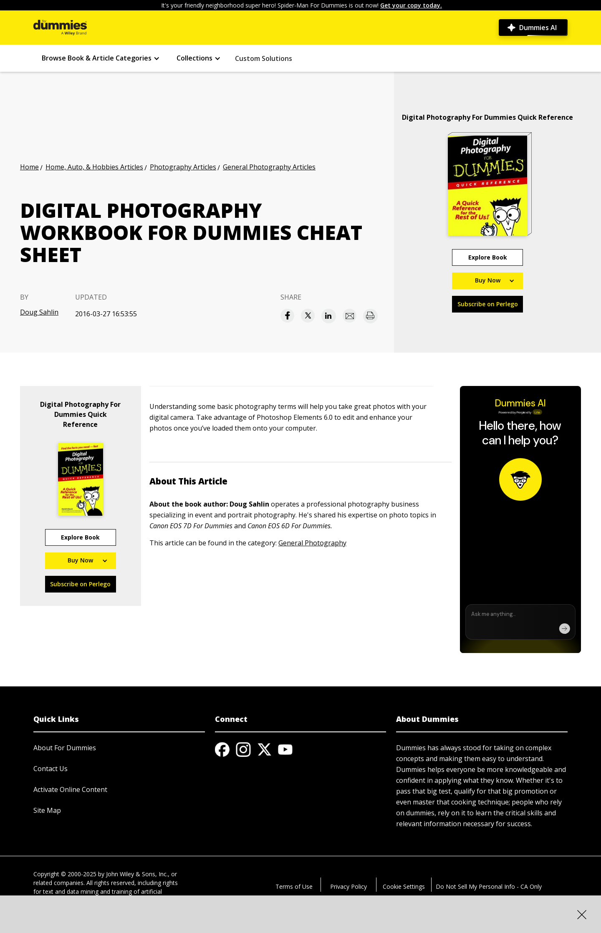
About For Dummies (64, 747)
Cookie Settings (404, 886)
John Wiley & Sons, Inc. (137, 874)
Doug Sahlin (39, 312)
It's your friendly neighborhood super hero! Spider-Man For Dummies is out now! (301, 5)
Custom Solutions (263, 58)
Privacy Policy (348, 886)
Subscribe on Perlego (487, 304)
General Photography (312, 542)
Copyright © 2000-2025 (64, 874)
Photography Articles (183, 167)
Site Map (47, 810)
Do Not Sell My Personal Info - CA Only (489, 886)
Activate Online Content (70, 789)
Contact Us (50, 768)
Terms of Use (294, 886)
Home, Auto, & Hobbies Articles (94, 167)
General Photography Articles (269, 167)
